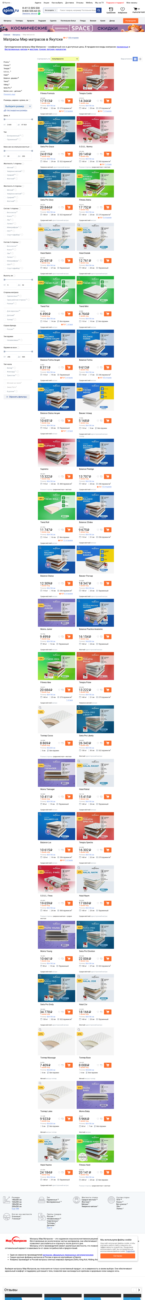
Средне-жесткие (89, 1200)
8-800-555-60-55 (31, 10)
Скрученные (52, 1221)
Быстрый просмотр (51, 65)
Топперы (51, 1223)
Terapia (6, 68)
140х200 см (16, 1200)
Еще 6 (49, 1228)
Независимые (53, 1219)
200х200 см (16, 1206)
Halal (6, 75)
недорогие (60, 49)
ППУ (118, 1200)
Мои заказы (131, 3)
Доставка (69, 3)
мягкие (23, 49)
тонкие (42, 49)
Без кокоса (121, 1204)
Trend (6, 81)
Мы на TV (99, 3)
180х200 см (16, 1204)
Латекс (119, 1209)
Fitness (6, 65)
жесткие (34, 49)
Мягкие (85, 1204)
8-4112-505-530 (31, 7)
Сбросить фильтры (18, 397)
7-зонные (16, 1219)
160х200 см (16, 1202)
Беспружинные (53, 1202)
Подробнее (130, 1251)
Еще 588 (15, 1209)
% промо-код (45, 103)
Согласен (117, 1256)
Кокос (119, 1202)
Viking (6, 85)
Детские (50, 1225)
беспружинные (12, 49)
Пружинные (52, 1200)
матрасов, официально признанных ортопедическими (68, 1255)
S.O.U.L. (7, 72)
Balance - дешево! (11, 78)
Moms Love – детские (12, 91)
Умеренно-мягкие (89, 1206)
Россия (50, 1216)
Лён (118, 1206)
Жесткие (85, 1202)
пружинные (122, 47)
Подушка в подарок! (115, 3)
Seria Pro (7, 88)
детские (51, 49)
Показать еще (9, 94)
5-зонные (16, 1216)
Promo (6, 62)
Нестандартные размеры (17, 110)
